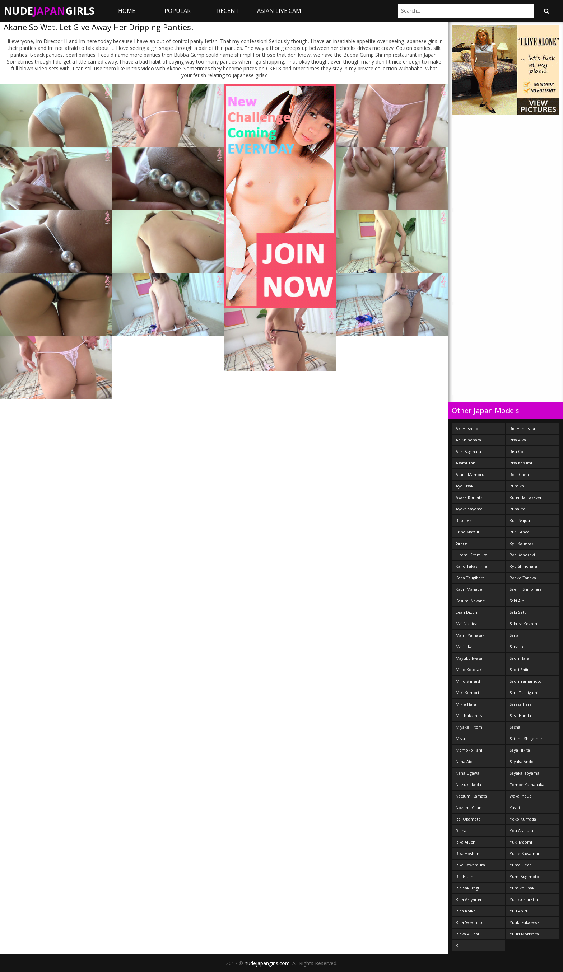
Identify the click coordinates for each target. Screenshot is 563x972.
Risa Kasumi (521, 463)
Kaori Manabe (469, 589)
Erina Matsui (467, 531)
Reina (461, 830)
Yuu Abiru (519, 910)
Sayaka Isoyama (524, 773)
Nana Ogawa (467, 773)
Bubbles (463, 520)
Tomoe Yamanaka (527, 784)
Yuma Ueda (521, 865)
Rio (459, 945)
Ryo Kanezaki (522, 554)
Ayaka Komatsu (470, 497)
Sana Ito (517, 646)
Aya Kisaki (465, 486)
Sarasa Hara (521, 704)
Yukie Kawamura (526, 853)
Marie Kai (465, 646)
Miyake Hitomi (469, 727)
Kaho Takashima (471, 566)
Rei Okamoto (468, 819)
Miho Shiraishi (469, 681)
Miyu (460, 738)
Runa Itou (519, 508)
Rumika (517, 486)
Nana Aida (465, 761)
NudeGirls (49, 11)
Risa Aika (518, 440)
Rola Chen (519, 474)
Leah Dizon (466, 612)
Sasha (515, 727)
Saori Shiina (521, 669)
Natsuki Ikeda (468, 784)
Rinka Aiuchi (467, 933)
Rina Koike (466, 910)
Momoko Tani (469, 750)
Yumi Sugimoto (524, 876)
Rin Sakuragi (467, 888)
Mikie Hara (466, 704)
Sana (514, 635)
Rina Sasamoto (470, 922)
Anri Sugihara (468, 451)
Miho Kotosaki (469, 669)
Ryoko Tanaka (523, 577)
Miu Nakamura (470, 715)
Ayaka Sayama (469, 508)
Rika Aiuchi (466, 842)
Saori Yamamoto (525, 681)
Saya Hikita (520, 750)
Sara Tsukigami (524, 692)
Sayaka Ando (522, 761)
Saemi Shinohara (526, 589)
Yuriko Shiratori (525, 899)
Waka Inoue (521, 796)
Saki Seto (518, 612)
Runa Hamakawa (525, 497)
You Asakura (521, 830)
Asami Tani (466, 463)
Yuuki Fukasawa (525, 922)
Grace (461, 543)
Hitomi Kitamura (471, 554)
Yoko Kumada (523, 819)
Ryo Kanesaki (522, 543)
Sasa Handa (520, 715)
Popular (177, 11)
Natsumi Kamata (471, 796)
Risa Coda (519, 451)
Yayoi (515, 807)
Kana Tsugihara (470, 577)
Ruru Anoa (520, 531)
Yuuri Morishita (524, 933)
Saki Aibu (518, 600)
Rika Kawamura (470, 865)
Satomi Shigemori (527, 738)
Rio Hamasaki (522, 428)
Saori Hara (519, 658)
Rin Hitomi (466, 876)
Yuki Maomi (521, 842)
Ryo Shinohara (523, 566)
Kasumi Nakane (470, 600)
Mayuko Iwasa (469, 658)
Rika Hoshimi (468, 853)
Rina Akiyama (468, 899)
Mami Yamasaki (470, 635)
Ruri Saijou (520, 520)
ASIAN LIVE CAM (279, 11)
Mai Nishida (467, 623)
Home (126, 11)
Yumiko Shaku (523, 888)
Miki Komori (467, 692)
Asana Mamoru (470, 474)
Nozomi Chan (468, 807)
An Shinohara (468, 440)
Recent (228, 11)
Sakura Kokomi (524, 623)
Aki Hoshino (467, 428)
